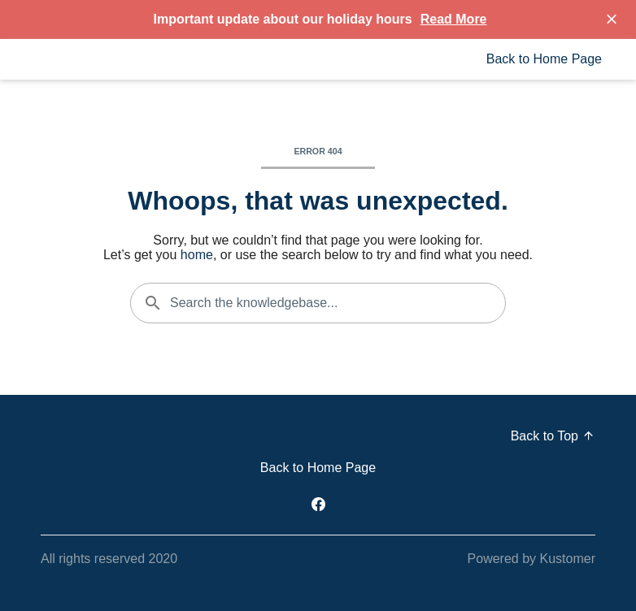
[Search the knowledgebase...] (318, 303)
